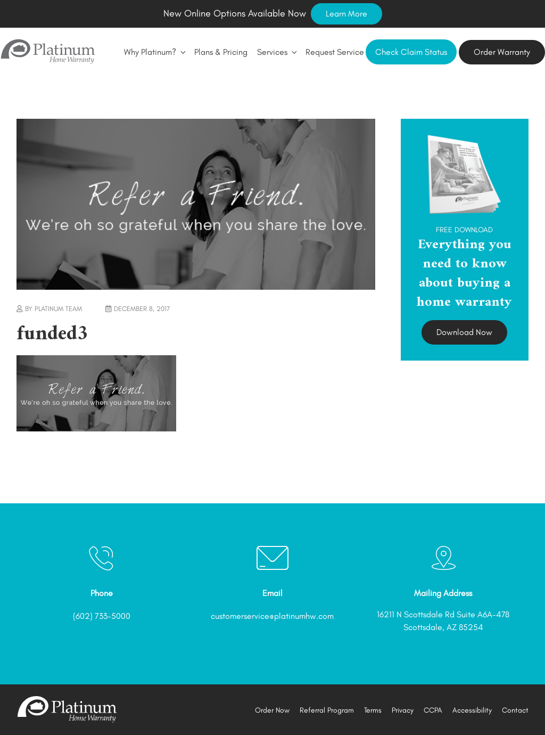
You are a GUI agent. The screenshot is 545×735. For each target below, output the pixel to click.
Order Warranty (502, 52)
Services (276, 52)
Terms (373, 710)
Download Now (464, 332)
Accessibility (472, 710)
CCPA (433, 710)
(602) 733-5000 (101, 616)
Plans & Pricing (220, 52)
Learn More (346, 14)
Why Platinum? (154, 52)
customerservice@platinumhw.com (272, 616)
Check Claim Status (411, 52)
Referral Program (327, 710)
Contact (515, 710)
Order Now (272, 710)
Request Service (334, 52)
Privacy (403, 710)
